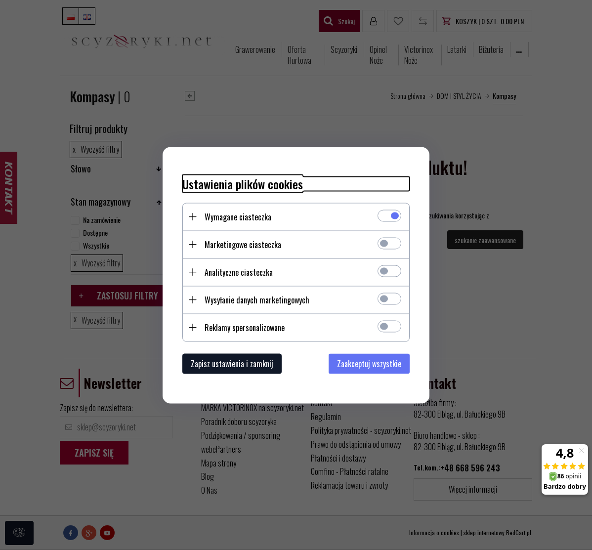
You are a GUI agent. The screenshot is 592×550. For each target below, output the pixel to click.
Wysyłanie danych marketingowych (257, 299)
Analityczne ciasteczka (239, 272)
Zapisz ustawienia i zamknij (232, 363)
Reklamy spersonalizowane (245, 327)
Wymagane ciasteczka (238, 216)
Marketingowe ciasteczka (243, 244)
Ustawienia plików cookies (242, 183)
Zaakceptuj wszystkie (369, 363)
